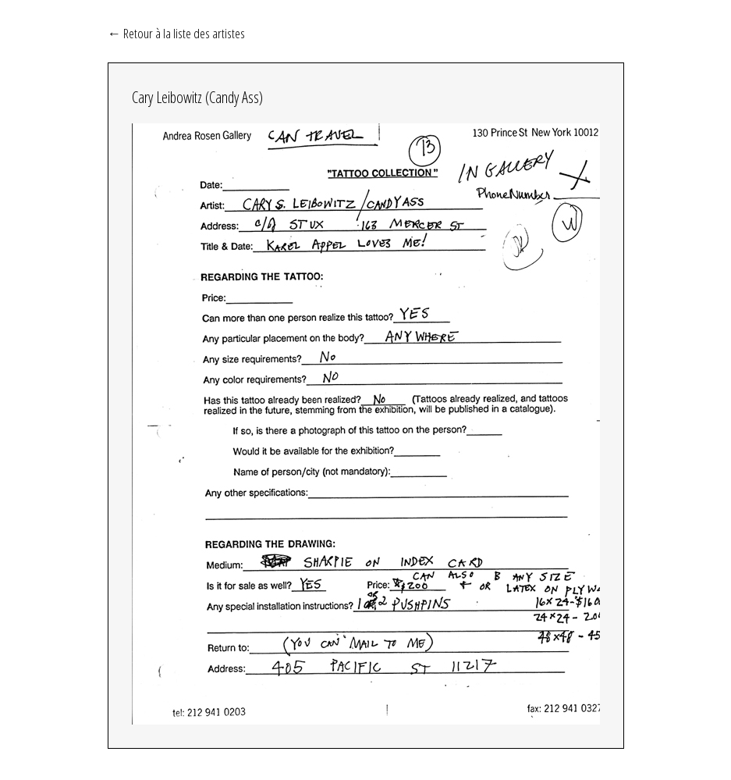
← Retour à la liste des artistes (176, 32)
